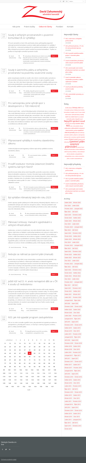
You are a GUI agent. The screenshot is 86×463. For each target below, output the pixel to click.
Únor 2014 (77, 416)
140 (9, 383)
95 (39, 366)
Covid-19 (30, 308)
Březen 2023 (76, 257)
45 (10, 353)
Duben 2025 (68, 221)
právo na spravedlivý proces (38, 190)
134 (32, 380)
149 (7, 386)
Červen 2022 (68, 273)
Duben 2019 (76, 328)
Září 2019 (67, 322)
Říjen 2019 (77, 319)
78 (10, 363)
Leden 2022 (75, 279)
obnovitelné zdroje (78, 126)
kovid (42, 308)
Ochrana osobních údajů (8, 459)
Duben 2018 (76, 346)
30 (44, 346)
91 (20, 366)
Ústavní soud (73, 139)
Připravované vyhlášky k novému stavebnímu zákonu (31, 142)
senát (47, 190)
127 (49, 376)
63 (44, 356)
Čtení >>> (54, 56)
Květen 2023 (76, 254)
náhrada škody (43, 128)
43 (54, 350)
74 (44, 360)
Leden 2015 (68, 401)
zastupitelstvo (29, 333)
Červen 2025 (68, 218)
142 (21, 383)
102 (20, 370)
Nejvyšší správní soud (29, 58)
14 (20, 343)
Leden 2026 (75, 205)
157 (52, 386)
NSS (36, 58)
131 (15, 380)
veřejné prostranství (28, 63)
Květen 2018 (68, 346)
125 (38, 376)
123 (27, 376)
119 (4, 376)
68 (15, 360)
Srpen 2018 (75, 340)
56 (10, 356)
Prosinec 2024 (69, 227)
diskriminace (36, 308)
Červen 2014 (78, 410)
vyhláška (44, 155)
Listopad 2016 (69, 371)
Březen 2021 (76, 294)
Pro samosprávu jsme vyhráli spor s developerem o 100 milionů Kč (26, 104)
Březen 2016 (68, 383)
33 (5, 350)
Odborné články (45, 26)
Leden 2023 (75, 260)
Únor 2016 (77, 383)
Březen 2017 (68, 367)
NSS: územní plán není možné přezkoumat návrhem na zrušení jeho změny (75, 70)
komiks (82, 110)
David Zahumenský (16, 247)
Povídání (59, 26)
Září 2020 (67, 303)
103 (26, 370)
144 (32, 383)
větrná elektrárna (80, 149)
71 (29, 360)
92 (24, 366)
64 (49, 356)
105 (38, 370)
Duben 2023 (68, 257)
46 (15, 353)
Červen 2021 (68, 291)
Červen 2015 (78, 392)
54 (54, 353)
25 (20, 346)
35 (15, 350)
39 (34, 350)
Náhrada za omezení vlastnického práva (34, 130)
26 (24, 346)
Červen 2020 (78, 306)
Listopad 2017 (69, 355)
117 (49, 373)
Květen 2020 (68, 309)
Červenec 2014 (69, 410)
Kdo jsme (16, 26)
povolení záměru (68, 135)
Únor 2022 (68, 279)
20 (49, 343)
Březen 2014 (68, 416)
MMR (49, 56)
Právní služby (29, 26)
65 (54, 356)
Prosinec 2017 (77, 352)
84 (39, 363)
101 (15, 370)
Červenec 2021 (77, 288)
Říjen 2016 (77, 371)
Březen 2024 (76, 239)
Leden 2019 (68, 334)
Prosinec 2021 (69, 282)
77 (5, 363)
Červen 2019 (78, 325)
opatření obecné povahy (74, 131)
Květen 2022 (76, 273)
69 (20, 360)
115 (38, 373)
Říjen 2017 (77, 355)
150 (12, 386)
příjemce (76, 135)
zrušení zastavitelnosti (29, 133)
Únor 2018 (77, 349)
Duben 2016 (76, 380)
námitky (27, 91)
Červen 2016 (78, 377)
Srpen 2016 (75, 374)
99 (4, 370)
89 (10, 366)
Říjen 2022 (68, 267)
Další (29, 390)
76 (54, 360)
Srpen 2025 (68, 215)
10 (3, 165)
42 (49, 350)
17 (3, 71)
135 (38, 380)
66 (5, 360)
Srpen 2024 (68, 233)
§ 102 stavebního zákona (31, 128)
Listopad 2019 (69, 319)
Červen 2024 (68, 236)
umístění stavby (44, 59)
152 (24, 386)
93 (29, 366)
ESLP (27, 187)
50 (34, 353)
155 (41, 386)
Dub (3, 35)
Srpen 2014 (75, 407)
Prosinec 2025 (69, 208)
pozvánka (44, 331)
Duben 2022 (68, 276)
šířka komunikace (34, 59)
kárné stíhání (27, 189)
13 (3, 104)
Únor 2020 (77, 312)
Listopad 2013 (77, 419)
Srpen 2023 (68, 251)
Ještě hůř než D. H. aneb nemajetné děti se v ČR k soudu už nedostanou (32, 283)
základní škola (33, 310)
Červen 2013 (68, 429)
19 (44, 343)
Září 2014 (67, 407)
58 (20, 356)
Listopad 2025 (78, 208)
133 (27, 380)
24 (15, 346)
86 (49, 363)
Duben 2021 (68, 294)
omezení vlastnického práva (38, 92)
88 (5, 366)
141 (15, 383)
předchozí (8, 340)
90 (15, 366)
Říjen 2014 (77, 404)
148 (55, 383)
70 (24, 360)
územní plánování (35, 61)
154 (35, 386)
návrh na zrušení (69, 117)
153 (29, 386)
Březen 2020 (68, 312)
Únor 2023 (68, 260)
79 (15, 363)
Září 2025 (75, 211)
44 (5, 353)
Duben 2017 (76, 364)
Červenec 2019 (69, 325)
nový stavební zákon (35, 155)
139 (4, 383)
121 (15, 376)
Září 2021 (75, 285)
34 (10, 350)
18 (39, 343)
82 (29, 363)
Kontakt (70, 26)
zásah (32, 96)
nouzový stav (68, 123)
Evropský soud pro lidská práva (37, 187)
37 (24, 350)
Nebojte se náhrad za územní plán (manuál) (30, 254)
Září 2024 (75, 230)
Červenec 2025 (77, 215)
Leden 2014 (68, 419)
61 (34, 356)
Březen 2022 (76, 276)
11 (5, 343)
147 (49, 383)
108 (55, 370)
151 (18, 386)
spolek (78, 137)
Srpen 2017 (75, 358)
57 (15, 356)
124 (32, 376)
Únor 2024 (68, 242)
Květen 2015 (68, 395)
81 (24, 363)
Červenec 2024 (77, 233)
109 (4, 373)
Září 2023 (75, 248)
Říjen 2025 (68, 211)
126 (44, 376)
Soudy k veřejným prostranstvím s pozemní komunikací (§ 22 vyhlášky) (30, 36)
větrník (66, 151)
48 (24, 353)
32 (54, 346)
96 (44, 366)
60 (29, 356)
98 (54, 366)
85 (44, 363)
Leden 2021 (68, 297)
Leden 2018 (68, 352)
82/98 (66, 108)
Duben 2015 (76, 395)
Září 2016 (67, 374)
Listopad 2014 (69, 404)
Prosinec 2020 (77, 297)
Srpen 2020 (75, 303)
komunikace (28, 56)
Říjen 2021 (68, 285)
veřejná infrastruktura (70, 149)
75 (49, 360)
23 (10, 346)
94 (34, 366)
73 (39, 360)
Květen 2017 (68, 364)
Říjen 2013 (68, 423)
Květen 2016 (68, 380)
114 (32, 373)
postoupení (27, 190)
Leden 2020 (68, 315)
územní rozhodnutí (45, 61)
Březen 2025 (76, 221)
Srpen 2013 (68, 426)
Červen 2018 (78, 343)
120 (9, 376)
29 (39, 346)
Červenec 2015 (69, 392)
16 (29, 343)
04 (3, 319)
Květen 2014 (68, 413)
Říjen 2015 (68, 389)
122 (21, 376)
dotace (70, 108)
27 (29, 346)
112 (21, 373)
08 (3, 199)
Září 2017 (67, 358)
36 (20, 350)
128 (55, 376)
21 (3, 36)
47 (20, 353)
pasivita (48, 92)
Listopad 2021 (78, 282)
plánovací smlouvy (79, 132)
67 (10, 360)
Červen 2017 (78, 361)
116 (44, 373)
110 (9, 373)
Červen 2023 (68, 254)
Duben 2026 (68, 202)
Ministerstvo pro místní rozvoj (39, 56)
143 (27, 383)
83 (34, 363)
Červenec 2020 (69, 306)
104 (32, 370)
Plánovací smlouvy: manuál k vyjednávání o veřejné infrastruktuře (30, 223)
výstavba (30, 157)
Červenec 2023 (77, 251)
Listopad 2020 (69, 300)
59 (24, 356)
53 (49, 353)
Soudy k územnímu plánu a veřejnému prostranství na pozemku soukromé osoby (30, 71)
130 (9, 380)
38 (29, 350)
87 (54, 363)
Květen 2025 (76, 218)
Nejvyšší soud (78, 119)
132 (21, 380)
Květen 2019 (68, 328)
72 (34, 360)
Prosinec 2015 (77, 386)
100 (9, 370)
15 (24, 343)
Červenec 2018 (69, 343)
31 (49, 346)
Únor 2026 (68, 205)
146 (44, 383)
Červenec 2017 (69, 361)
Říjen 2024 (68, 230)
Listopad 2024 (78, 227)
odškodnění (67, 128)
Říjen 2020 (77, 300)
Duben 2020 (76, 309)
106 (43, 370)
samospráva (81, 135)
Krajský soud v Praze (76, 112)
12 (10, 343)
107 (49, 370)
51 (39, 353)
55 (5, 356)
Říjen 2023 (68, 248)
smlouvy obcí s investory (70, 137)
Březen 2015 (68, 398)
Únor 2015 (77, 398)
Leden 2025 (75, 224)
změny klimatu (43, 215)
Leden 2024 (75, 242)
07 (3, 223)
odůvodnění (27, 92)
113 (27, 373)
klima (28, 213)
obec (71, 126)
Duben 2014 (76, 413)
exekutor (48, 187)
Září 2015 (75, 389)
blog (20, 58)
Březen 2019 (68, 331)
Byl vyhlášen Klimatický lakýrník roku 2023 (29, 197)
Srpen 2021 (68, 288)
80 (20, 363)
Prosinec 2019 (77, 315)
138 (55, 380)
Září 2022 (75, 267)
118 (55, 373)
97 (49, 366)
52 (44, 353)
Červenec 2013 (77, 426)
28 (34, 346)
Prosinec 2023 (69, 245)
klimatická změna (33, 215)
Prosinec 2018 (77, 334)
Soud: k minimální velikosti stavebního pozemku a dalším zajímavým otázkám (74, 79)
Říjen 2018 (77, 337)
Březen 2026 (76, 202)
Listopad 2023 (78, 245)
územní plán (26, 61)
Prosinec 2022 (69, 263)
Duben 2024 (68, 239)
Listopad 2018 (69, 337)
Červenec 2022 (77, 270)
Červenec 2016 (69, 377)
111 (15, 373)
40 (39, 350)
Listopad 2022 (78, 263)
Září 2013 (75, 423)
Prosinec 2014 (77, 401)
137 (49, 380)
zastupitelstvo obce (38, 333)
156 (46, 386)
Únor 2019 (77, 331)
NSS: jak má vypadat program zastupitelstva (30, 317)
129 (4, 380)
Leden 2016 (68, 386)
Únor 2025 (68, 224)
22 (5, 346)
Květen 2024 (76, 236)
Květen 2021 (76, 291)
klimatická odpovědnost (36, 213)
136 (44, 380)
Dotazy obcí (76, 108)
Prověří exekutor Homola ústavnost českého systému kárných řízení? (31, 165)
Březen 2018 (68, 349)
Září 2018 (67, 340)
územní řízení (80, 147)
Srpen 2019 (75, 322)
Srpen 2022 (68, 270)
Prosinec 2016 (78, 367)
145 (38, 383)
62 (39, 356)
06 (3, 283)
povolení (40, 58)
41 (44, 350)
